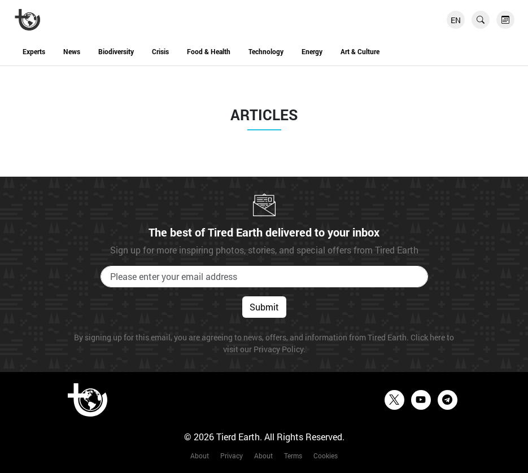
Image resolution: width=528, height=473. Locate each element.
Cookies (325, 455)
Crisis (160, 51)
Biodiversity (116, 51)
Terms (293, 455)
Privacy (231, 455)
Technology (265, 51)
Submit (264, 307)
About (199, 455)
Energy (312, 51)
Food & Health (208, 51)
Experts (34, 51)
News (71, 51)
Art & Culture (360, 51)
